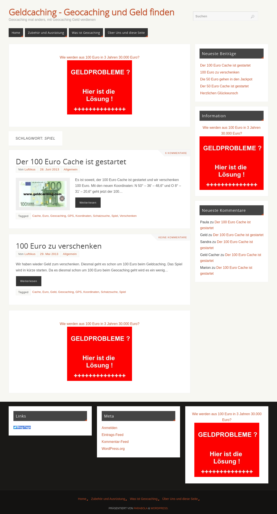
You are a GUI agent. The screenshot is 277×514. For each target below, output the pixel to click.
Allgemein (70, 169)
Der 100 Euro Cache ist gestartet (71, 161)
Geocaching (58, 215)
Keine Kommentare (172, 237)
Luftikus (29, 169)
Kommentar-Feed (115, 442)
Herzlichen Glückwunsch (219, 93)
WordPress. (159, 508)
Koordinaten (83, 215)
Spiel (114, 215)
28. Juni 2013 (49, 169)
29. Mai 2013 (49, 254)
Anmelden (109, 428)
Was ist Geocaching (143, 499)
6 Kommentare (176, 153)
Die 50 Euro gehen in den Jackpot (226, 79)
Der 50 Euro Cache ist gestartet (224, 86)
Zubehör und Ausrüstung (108, 499)
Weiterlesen (87, 202)
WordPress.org (113, 448)
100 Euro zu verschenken (59, 246)
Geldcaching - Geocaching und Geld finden (91, 12)
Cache (36, 215)
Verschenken (128, 215)
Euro (45, 215)
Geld (53, 292)
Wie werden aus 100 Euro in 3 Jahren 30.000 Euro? (99, 57)
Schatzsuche (101, 215)
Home (82, 499)
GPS (71, 215)
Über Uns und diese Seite (180, 499)
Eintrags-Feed (113, 435)
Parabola (140, 508)
